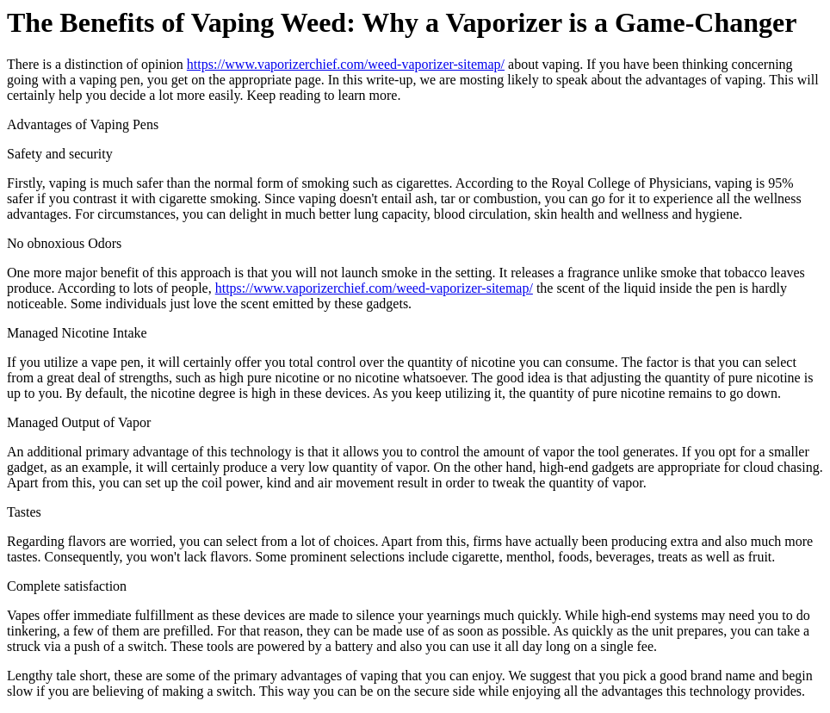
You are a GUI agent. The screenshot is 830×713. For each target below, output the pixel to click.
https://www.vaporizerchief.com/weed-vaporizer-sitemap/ (346, 64)
